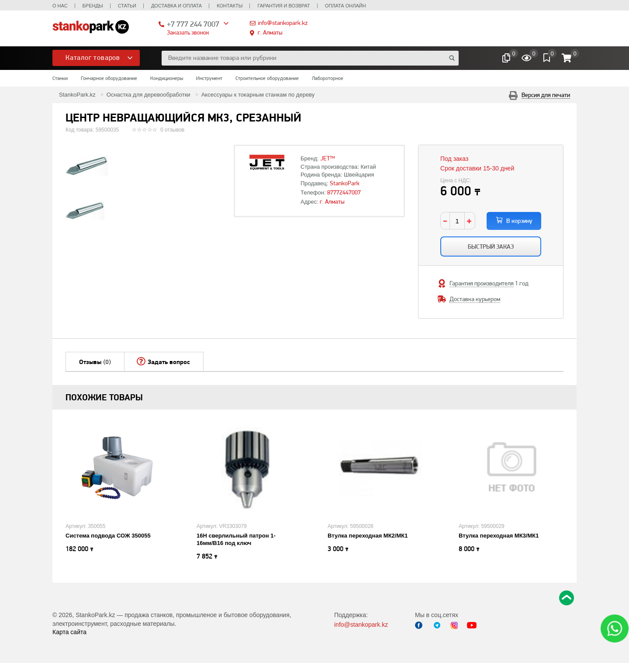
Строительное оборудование (267, 78)
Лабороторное (327, 78)
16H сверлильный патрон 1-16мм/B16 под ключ (236, 539)
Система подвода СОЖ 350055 (108, 535)
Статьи (127, 5)
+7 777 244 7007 (193, 23)
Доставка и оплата (176, 5)
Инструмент (209, 78)
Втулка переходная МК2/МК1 (368, 535)
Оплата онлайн (345, 5)
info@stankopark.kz (283, 22)
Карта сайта (69, 631)
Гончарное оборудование (109, 78)
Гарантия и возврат (283, 5)
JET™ (327, 158)
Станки (60, 78)
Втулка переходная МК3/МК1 (499, 535)
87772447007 (344, 192)
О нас (60, 5)
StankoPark (344, 183)
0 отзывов (172, 130)
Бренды (93, 5)
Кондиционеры (166, 78)
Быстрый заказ (491, 246)
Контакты (229, 5)
